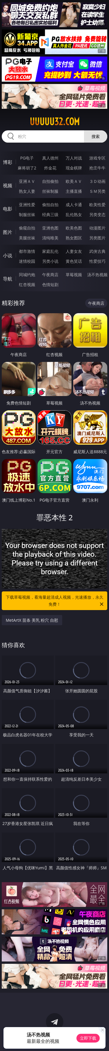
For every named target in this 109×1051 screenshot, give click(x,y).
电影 (7, 209)
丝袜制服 (50, 191)
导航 (7, 279)
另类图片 (97, 238)
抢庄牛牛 (97, 168)
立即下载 (88, 1038)
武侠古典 (97, 251)
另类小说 (50, 261)
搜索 (96, 136)
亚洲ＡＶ (27, 181)
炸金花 (50, 168)
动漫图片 (97, 228)
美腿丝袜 (27, 238)
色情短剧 (50, 284)
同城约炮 (27, 274)
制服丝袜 (27, 214)
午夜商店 (50, 274)
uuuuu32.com (55, 121)
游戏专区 (97, 158)
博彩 (7, 162)
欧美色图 (74, 228)
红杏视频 (27, 284)
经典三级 (50, 214)
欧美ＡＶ (74, 181)
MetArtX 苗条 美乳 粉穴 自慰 (32, 620)
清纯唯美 (50, 238)
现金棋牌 (74, 168)
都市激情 (27, 251)
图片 (7, 232)
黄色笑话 (74, 261)
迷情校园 (27, 261)
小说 (7, 255)
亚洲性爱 (27, 204)
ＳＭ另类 (97, 191)
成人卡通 (74, 204)
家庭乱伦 (50, 251)
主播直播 (74, 191)
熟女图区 (74, 238)
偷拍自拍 (50, 204)
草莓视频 (74, 274)
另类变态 (97, 214)
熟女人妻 (27, 191)
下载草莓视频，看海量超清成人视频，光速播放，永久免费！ (55, 601)
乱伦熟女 (74, 214)
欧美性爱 (97, 204)
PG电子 (27, 158)
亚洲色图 (50, 228)
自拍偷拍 (50, 181)
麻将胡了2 (27, 168)
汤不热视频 (97, 274)
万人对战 (74, 158)
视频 (7, 185)
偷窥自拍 (27, 228)
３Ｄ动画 (97, 181)
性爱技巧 (97, 261)
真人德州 (50, 158)
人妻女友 (74, 251)
